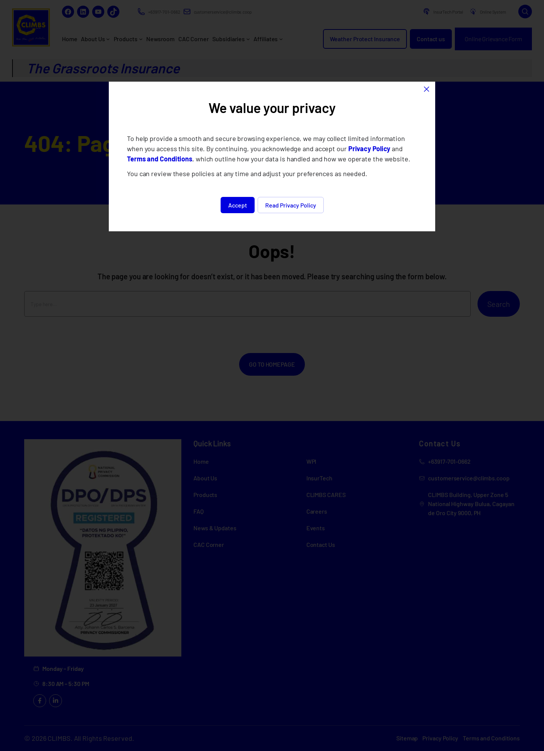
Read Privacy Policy (290, 205)
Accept (237, 205)
